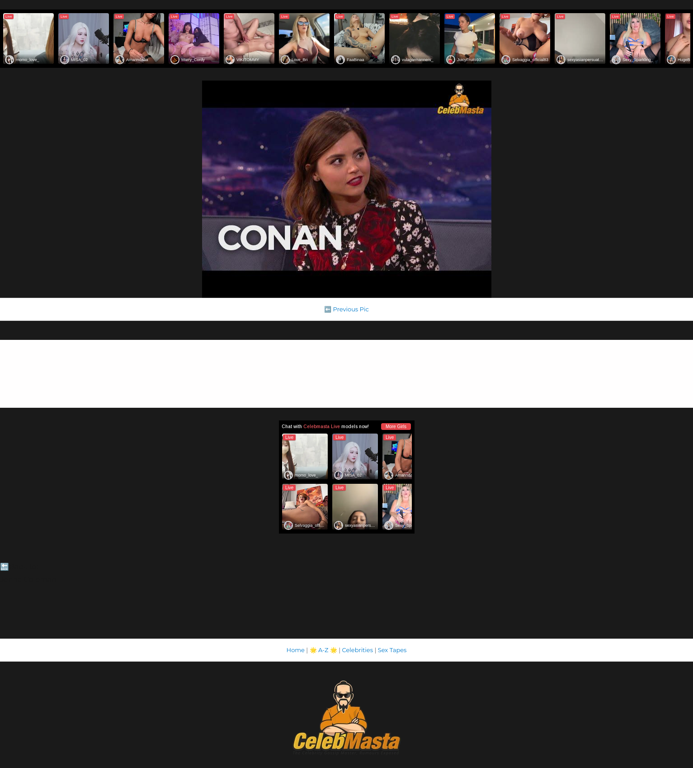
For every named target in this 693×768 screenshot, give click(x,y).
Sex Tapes (392, 650)
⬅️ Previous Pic (346, 309)
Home (296, 650)
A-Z (323, 650)
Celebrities (357, 650)
